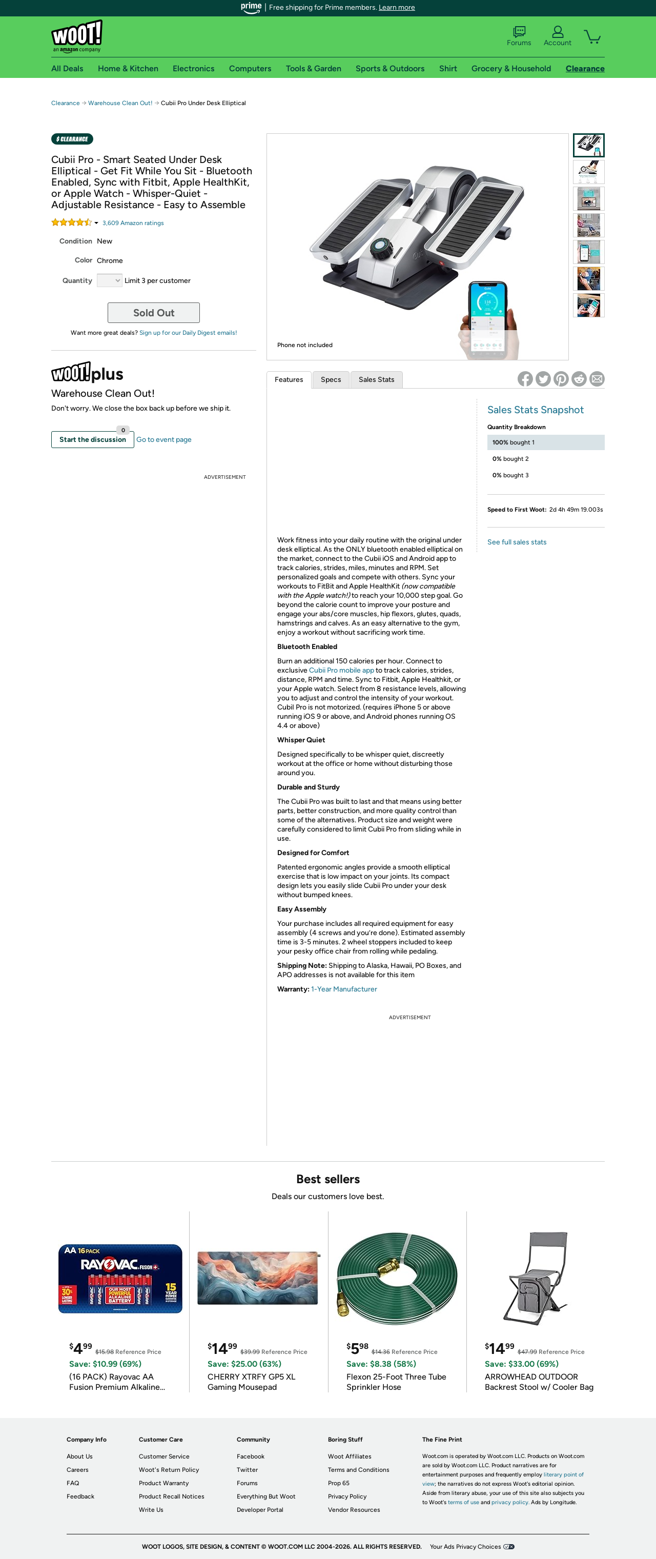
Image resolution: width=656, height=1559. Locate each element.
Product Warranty (164, 1483)
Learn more (397, 7)
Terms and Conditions (358, 1469)
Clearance (65, 103)
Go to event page (164, 439)
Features (289, 379)
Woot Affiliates (350, 1456)
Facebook (250, 1456)
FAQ (73, 1483)
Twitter (247, 1469)
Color (83, 260)
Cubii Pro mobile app (341, 670)
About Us (80, 1456)
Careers (78, 1469)
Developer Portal (260, 1509)
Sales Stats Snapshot (535, 409)
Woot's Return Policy (169, 1469)
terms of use (463, 1502)
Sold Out (154, 313)
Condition (75, 241)
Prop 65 (339, 1483)
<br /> (372, 465)
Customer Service (164, 1456)
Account (557, 36)
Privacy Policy (347, 1496)
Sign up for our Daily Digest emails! (188, 332)
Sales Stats (377, 379)
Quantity (77, 280)
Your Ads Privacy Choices (465, 1546)
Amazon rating (133, 223)
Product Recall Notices (171, 1496)
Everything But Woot (266, 1496)
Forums (519, 36)
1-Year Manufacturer (344, 989)
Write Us (151, 1509)
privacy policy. (510, 1502)
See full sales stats (517, 542)
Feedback (80, 1496)
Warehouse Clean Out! (120, 103)
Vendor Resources (354, 1509)
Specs (331, 379)
